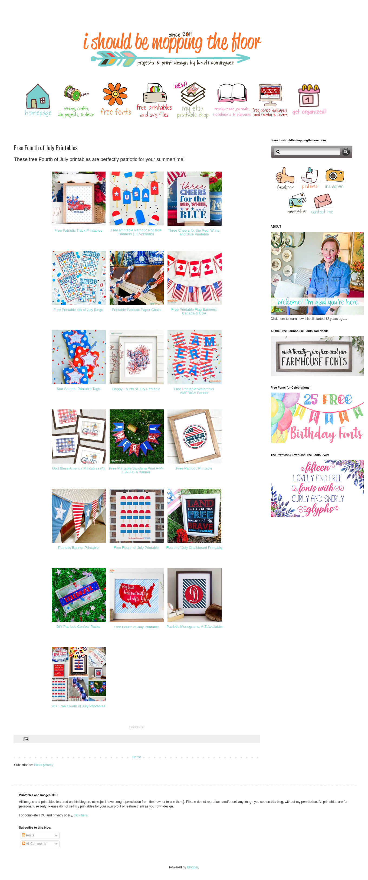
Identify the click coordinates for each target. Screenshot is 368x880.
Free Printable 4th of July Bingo (78, 310)
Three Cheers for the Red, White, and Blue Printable (194, 232)
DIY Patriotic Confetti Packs (78, 627)
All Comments (34, 844)
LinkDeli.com (136, 727)
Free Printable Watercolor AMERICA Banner (194, 391)
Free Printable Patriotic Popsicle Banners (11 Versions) (136, 232)
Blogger (192, 867)
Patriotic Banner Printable (78, 548)
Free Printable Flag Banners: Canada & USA (194, 311)
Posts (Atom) (43, 765)
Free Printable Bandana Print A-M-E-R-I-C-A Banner (136, 470)
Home (136, 757)
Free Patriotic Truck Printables (78, 230)
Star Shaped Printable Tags (78, 389)
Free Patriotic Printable (194, 468)
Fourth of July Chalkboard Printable (194, 548)
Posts (28, 835)
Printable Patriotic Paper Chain (136, 310)
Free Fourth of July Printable (136, 548)
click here (81, 815)
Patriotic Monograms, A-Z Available (194, 627)
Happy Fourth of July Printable (136, 389)
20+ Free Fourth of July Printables (78, 706)
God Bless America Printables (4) (78, 468)
